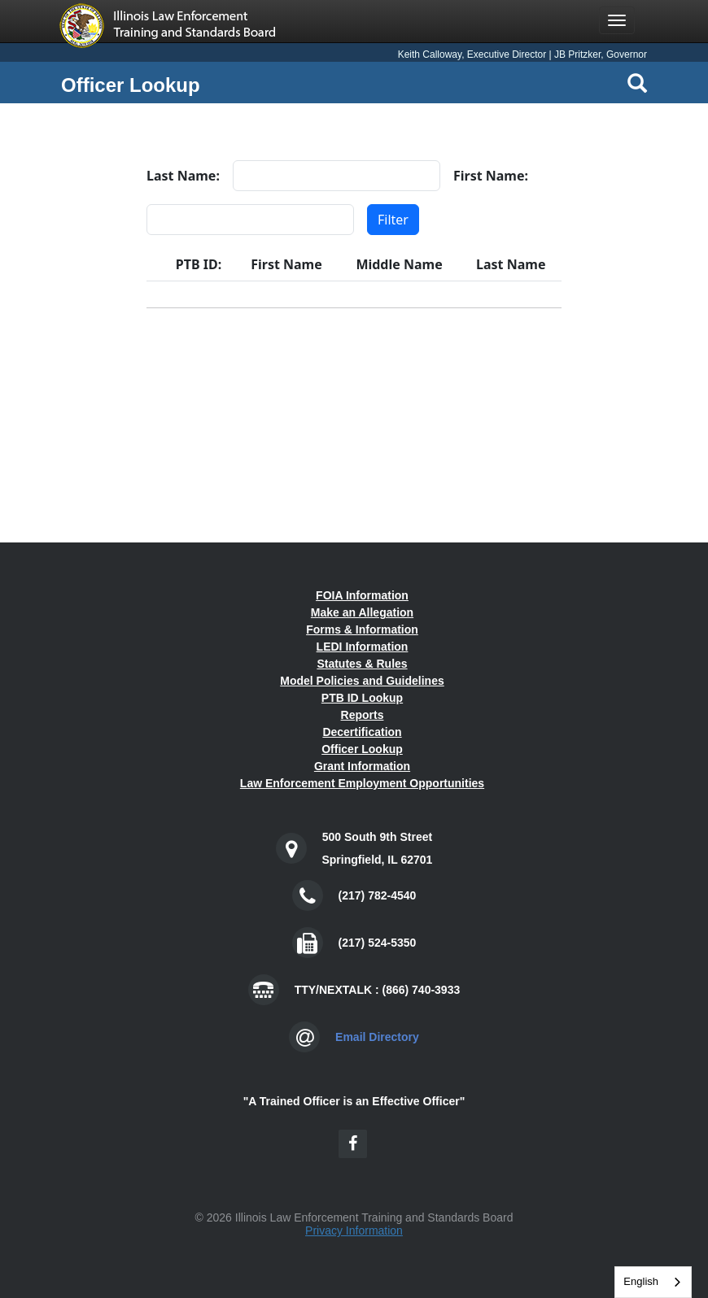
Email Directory (377, 1036)
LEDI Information (363, 646)
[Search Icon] (637, 83)
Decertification (361, 731)
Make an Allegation (362, 612)
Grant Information (362, 766)
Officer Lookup (362, 749)
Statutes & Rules (362, 663)
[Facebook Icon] (353, 1144)
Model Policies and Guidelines (362, 680)
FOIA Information (362, 595)
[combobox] (653, 1282)
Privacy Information (354, 1230)
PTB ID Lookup (362, 697)
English (640, 1281)
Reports (362, 714)
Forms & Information (362, 629)
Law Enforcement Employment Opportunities (362, 783)
